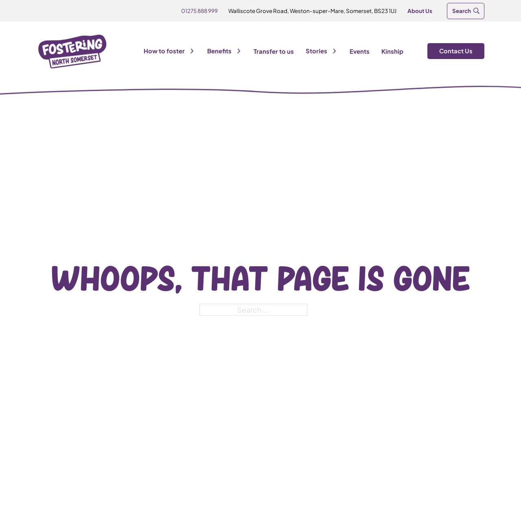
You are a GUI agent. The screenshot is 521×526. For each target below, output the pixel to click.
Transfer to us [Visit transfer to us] (274, 51)
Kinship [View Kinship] (392, 51)
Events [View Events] (360, 51)
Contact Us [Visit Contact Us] (456, 51)
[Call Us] (199, 11)
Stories (316, 51)
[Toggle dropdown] (192, 51)
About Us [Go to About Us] (419, 10)
